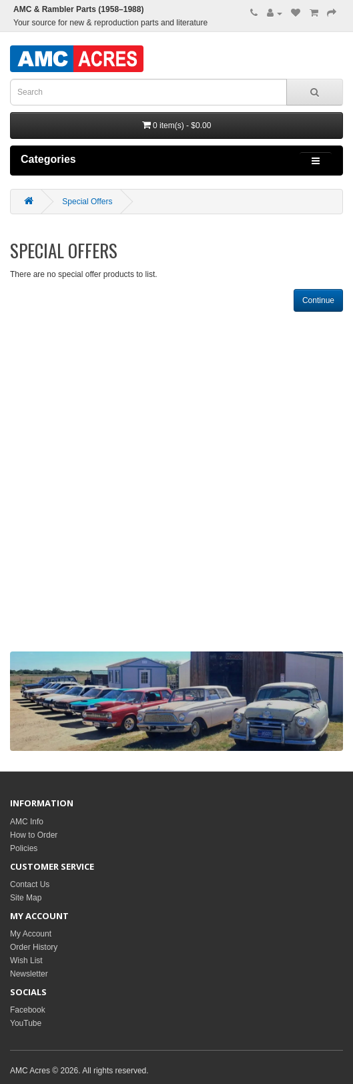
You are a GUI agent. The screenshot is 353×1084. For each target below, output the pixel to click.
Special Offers (87, 201)
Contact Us (29, 884)
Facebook (27, 1010)
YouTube (25, 1023)
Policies (23, 848)
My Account (30, 933)
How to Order (33, 835)
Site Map (25, 897)
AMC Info (26, 821)
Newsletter (29, 974)
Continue (318, 300)
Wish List (26, 960)
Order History (33, 947)
